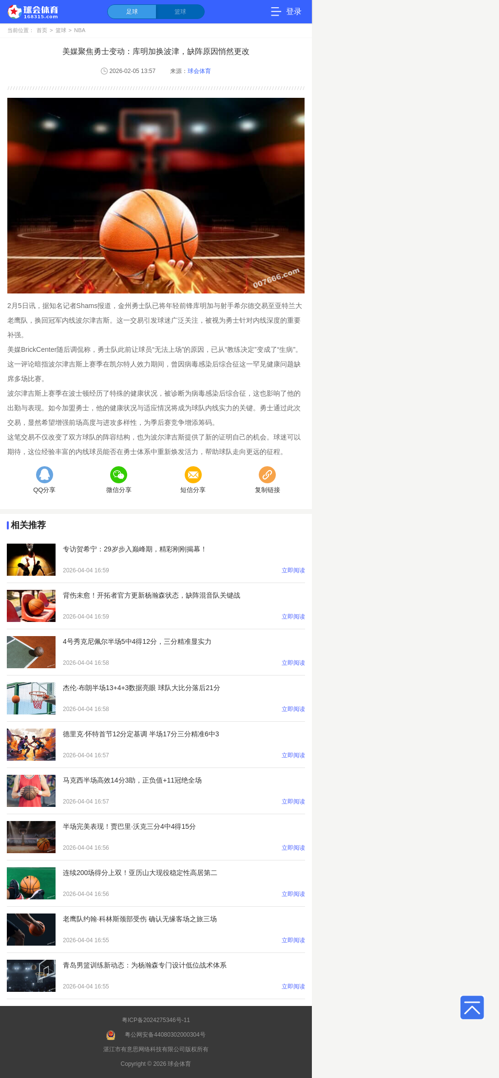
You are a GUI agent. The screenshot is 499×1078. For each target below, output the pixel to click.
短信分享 (193, 479)
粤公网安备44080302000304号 (165, 1034)
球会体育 (199, 71)
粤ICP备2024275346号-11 (156, 1020)
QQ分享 (44, 479)
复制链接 (267, 479)
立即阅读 (293, 570)
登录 (294, 11)
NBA (79, 30)
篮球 (180, 11)
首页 (42, 30)
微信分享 (119, 479)
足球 (132, 11)
